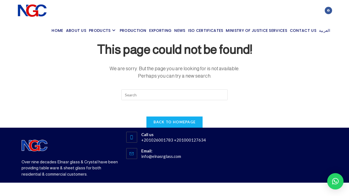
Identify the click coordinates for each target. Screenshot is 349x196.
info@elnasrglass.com (161, 156)
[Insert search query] (174, 94)
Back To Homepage (175, 122)
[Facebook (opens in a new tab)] (328, 10)
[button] (335, 181)
